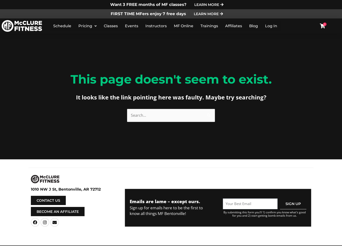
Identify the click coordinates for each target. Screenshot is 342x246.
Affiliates (233, 26)
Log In (271, 26)
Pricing (87, 26)
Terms (197, 242)
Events (131, 26)
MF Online (183, 26)
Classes (111, 26)
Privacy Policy (213, 242)
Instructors (156, 26)
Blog (253, 26)
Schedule (62, 26)
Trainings (209, 26)
